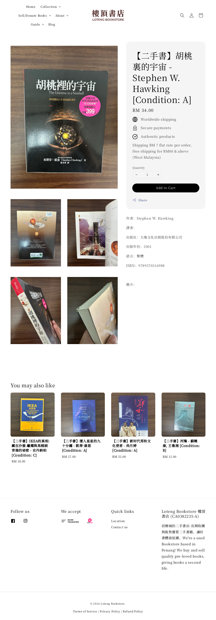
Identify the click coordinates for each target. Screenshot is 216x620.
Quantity (138, 168)
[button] (182, 15)
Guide (35, 24)
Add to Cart (166, 187)
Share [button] (139, 200)
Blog (51, 24)
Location (118, 521)
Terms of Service (85, 611)
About (60, 15)
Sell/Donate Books (32, 15)
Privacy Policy (110, 611)
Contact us (119, 527)
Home (30, 6)
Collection (48, 6)
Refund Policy (133, 611)
